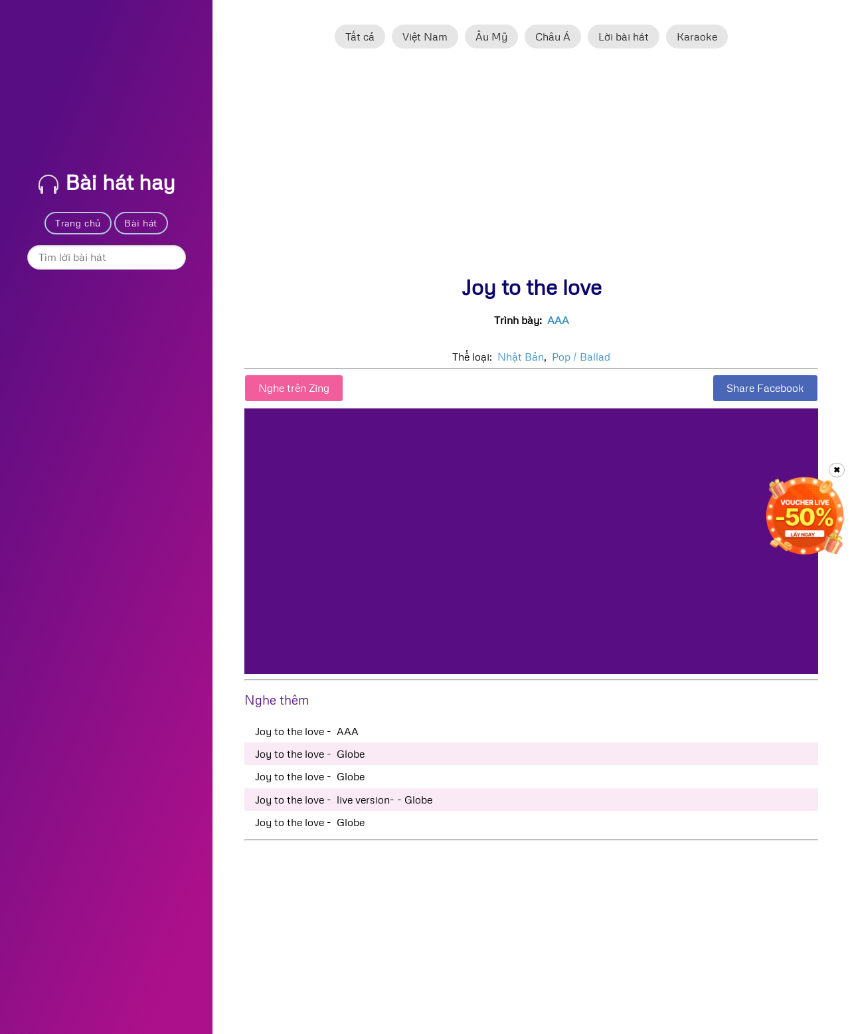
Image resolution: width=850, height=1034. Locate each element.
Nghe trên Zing (293, 387)
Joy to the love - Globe (310, 753)
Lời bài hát (623, 36)
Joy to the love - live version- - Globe (343, 799)
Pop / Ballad (581, 356)
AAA (558, 320)
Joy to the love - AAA (307, 731)
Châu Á (552, 36)
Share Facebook (765, 387)
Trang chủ (78, 222)
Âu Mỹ (491, 36)
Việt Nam (425, 36)
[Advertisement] (531, 168)
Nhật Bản (520, 356)
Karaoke (697, 36)
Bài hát (140, 222)
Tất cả (360, 36)
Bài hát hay (107, 182)
